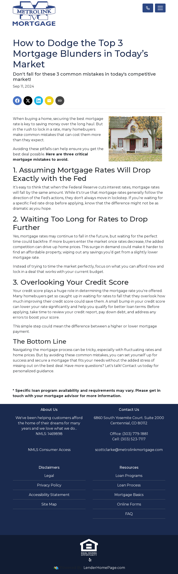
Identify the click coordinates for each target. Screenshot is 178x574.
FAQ (129, 514)
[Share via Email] (49, 100)
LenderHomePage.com (104, 568)
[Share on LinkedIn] (38, 100)
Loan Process (129, 485)
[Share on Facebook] (17, 100)
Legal (49, 476)
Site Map (49, 504)
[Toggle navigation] (160, 8)
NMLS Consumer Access (49, 450)
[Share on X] (27, 100)
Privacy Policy (49, 485)
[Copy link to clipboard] (59, 100)
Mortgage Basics (128, 495)
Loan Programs (128, 476)
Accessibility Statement (49, 495)
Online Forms (129, 504)
